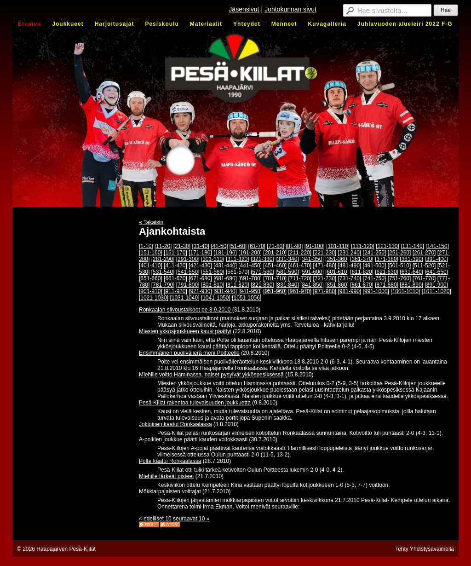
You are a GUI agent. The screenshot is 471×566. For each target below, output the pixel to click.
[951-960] (275, 291)
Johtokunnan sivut (290, 9)
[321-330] (262, 259)
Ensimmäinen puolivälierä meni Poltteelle (189, 353)
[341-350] (312, 259)
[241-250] (374, 252)
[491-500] (374, 265)
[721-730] (324, 278)
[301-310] (212, 259)
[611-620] (361, 272)
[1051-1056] (246, 298)
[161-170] (175, 252)
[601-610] (337, 272)
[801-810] (212, 285)
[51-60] (238, 246)
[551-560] (212, 272)
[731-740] (350, 278)
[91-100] (314, 246)
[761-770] (424, 278)
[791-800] (188, 285)
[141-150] (437, 246)
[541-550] (188, 272)
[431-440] (225, 265)
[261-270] (424, 252)
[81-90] (294, 246)
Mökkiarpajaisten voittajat (170, 491)
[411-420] (175, 265)
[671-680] (200, 278)
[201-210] (275, 252)
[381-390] (411, 259)
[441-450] (250, 265)
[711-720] (299, 278)
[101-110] (338, 246)
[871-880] (386, 285)
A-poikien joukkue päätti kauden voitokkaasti (193, 439)
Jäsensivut (244, 9)
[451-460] (275, 265)
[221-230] (324, 252)
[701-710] (275, 278)
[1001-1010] (405, 291)
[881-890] (411, 285)
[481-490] (350, 265)
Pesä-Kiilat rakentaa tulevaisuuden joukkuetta (195, 402)
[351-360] (337, 259)
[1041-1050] (215, 298)
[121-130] (387, 246)
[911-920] (175, 291)
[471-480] (324, 265)
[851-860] (337, 285)
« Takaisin (151, 222)
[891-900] (436, 285)
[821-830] (262, 285)
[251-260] (399, 252)
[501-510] (399, 265)
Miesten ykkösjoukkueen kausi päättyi (185, 331)
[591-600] (312, 272)
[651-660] (150, 278)
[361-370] (361, 259)
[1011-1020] (436, 291)
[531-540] (163, 272)
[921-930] (200, 291)
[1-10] (146, 246)
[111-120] (362, 246)
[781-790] (163, 285)
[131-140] (412, 246)
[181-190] (225, 252)
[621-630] (386, 272)
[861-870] (361, 285)
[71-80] (275, 246)
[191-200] (250, 252)
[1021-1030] (153, 298)
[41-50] (219, 246)
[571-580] (262, 272)
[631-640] (411, 272)
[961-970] (299, 291)
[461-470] (299, 265)
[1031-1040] (184, 298)
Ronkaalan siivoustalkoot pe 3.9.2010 (185, 309)
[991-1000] (376, 291)
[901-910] (150, 291)
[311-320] (237, 259)
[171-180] (200, 252)
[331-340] (287, 259)
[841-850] (312, 285)
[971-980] (324, 291)
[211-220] (299, 252)
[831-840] (287, 285)
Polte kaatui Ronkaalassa (170, 461)
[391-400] (436, 259)
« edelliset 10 (155, 518)
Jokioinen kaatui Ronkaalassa (175, 424)
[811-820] (237, 285)
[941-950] (250, 291)
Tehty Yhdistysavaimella (424, 549)
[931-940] (225, 291)
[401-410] (150, 265)
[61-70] (256, 246)
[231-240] (350, 252)
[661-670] (175, 278)
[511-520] (424, 265)
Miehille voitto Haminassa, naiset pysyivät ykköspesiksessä (211, 374)
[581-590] (287, 272)
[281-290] (163, 259)
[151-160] (150, 252)
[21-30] (181, 246)
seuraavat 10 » (191, 518)
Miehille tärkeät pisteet (166, 476)
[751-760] (399, 278)
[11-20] (163, 246)
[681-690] (225, 278)
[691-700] (250, 278)
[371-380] (386, 259)
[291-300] (188, 259)
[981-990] (350, 291)
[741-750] (374, 278)
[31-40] (200, 246)
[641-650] (436, 272)
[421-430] (200, 265)
